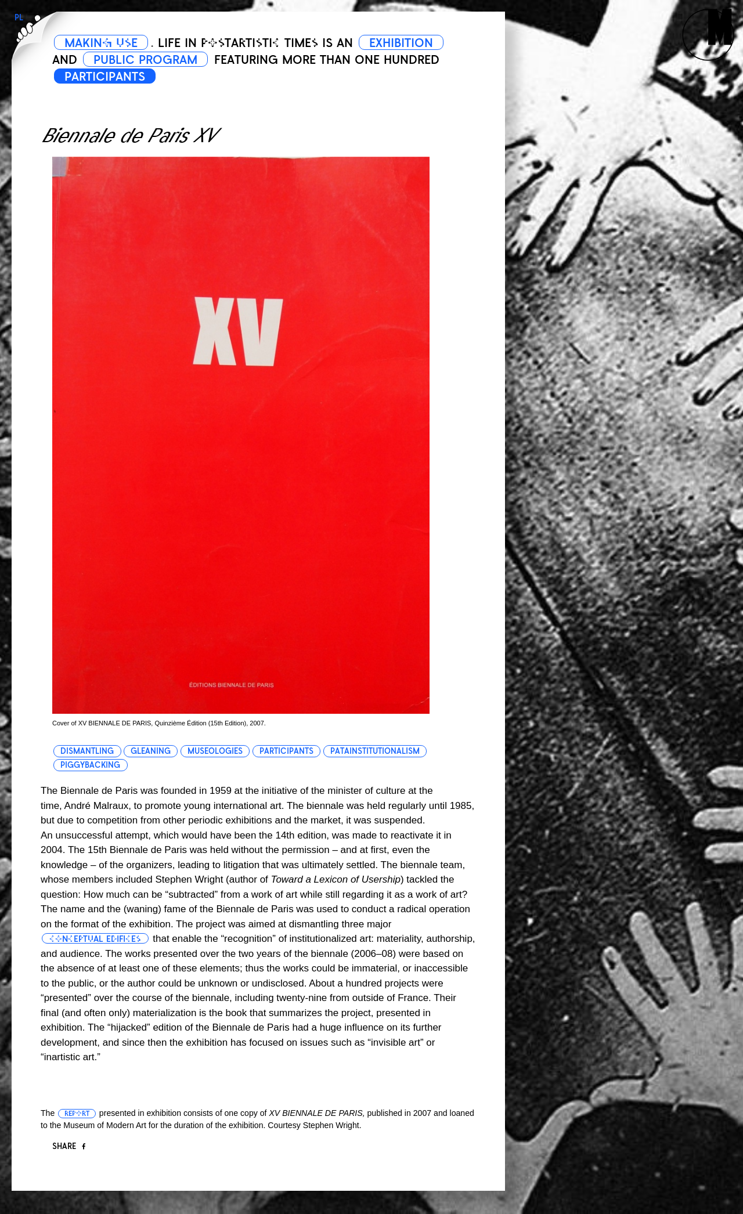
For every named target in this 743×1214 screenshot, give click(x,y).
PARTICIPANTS (104, 76)
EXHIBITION (401, 43)
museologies (215, 751)
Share (68, 1146)
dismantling (87, 751)
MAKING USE (101, 43)
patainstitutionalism (375, 751)
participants (286, 751)
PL (19, 17)
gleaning (151, 751)
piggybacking (90, 765)
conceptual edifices (95, 939)
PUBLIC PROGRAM (145, 60)
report (76, 1113)
